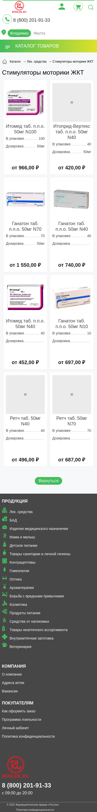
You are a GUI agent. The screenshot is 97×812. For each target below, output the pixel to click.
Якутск (39, 33)
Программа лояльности (21, 719)
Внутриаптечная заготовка (32, 638)
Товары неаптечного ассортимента (39, 630)
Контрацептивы (23, 562)
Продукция (15, 501)
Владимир (19, 33)
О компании (12, 674)
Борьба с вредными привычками (37, 596)
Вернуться (49, 481)
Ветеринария (20, 647)
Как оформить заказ (19, 711)
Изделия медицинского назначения (39, 529)
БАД (13, 520)
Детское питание (24, 545)
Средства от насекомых (29, 621)
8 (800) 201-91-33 (31, 20)
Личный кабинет (15, 728)
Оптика (16, 579)
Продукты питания (25, 613)
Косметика (18, 604)
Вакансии (10, 691)
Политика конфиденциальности (28, 736)
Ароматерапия (22, 588)
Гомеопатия (19, 571)
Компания (14, 666)
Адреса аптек (13, 683)
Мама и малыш (22, 537)
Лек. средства (21, 512)
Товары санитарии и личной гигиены (40, 554)
